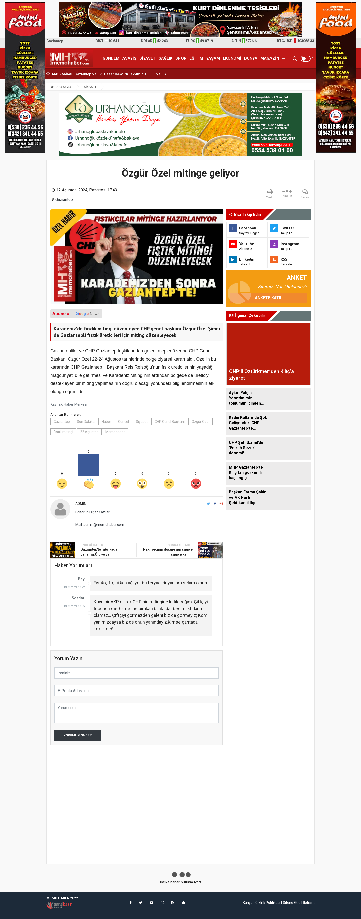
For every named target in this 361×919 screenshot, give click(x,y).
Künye (248, 903)
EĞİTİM (196, 58)
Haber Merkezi (75, 404)
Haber (106, 422)
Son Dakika (86, 422)
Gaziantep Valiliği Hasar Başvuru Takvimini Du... (113, 74)
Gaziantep (64, 199)
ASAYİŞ (129, 58)
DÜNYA (250, 58)
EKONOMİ (232, 58)
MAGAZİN (269, 58)
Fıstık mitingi (63, 432)
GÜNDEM (111, 58)
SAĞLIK (165, 58)
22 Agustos (89, 432)
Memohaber (115, 432)
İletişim (309, 903)
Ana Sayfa (61, 87)
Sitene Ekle (291, 903)
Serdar (78, 598)
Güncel (123, 422)
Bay (81, 579)
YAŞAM (213, 58)
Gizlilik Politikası (267, 903)
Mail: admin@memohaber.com (99, 525)
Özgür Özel (200, 422)
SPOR (180, 58)
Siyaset (142, 422)
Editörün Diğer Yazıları (92, 512)
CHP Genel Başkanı (170, 422)
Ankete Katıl (268, 297)
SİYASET (147, 58)
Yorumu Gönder (78, 735)
